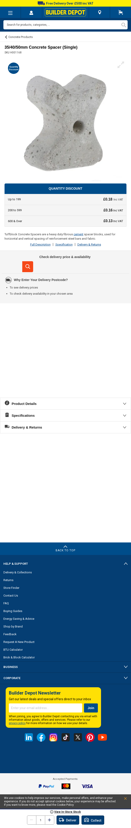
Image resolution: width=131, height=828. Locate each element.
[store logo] (65, 12)
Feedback (10, 634)
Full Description (40, 244)
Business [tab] (10, 667)
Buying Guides (12, 611)
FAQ (6, 603)
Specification (64, 244)
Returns (8, 580)
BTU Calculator (13, 649)
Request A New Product (19, 642)
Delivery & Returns (89, 244)
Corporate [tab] (11, 678)
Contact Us (10, 595)
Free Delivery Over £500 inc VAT (66, 3)
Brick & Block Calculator (19, 657)
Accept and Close (120, 799)
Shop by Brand (13, 626)
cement (78, 234)
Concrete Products (20, 37)
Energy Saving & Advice (18, 618)
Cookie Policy (65, 804)
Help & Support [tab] (15, 563)
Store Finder (11, 588)
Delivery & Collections (17, 572)
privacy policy (17, 723)
